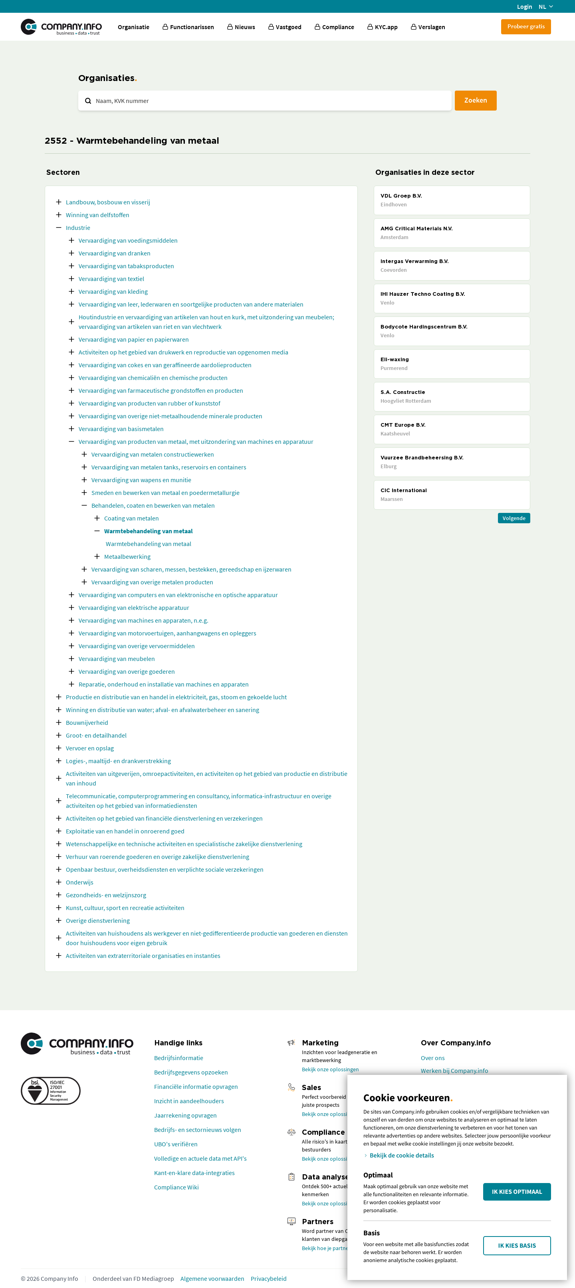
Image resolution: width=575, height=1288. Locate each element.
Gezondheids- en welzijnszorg (106, 895)
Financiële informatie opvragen (196, 1086)
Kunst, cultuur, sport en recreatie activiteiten (125, 908)
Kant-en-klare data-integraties (194, 1173)
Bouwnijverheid (87, 722)
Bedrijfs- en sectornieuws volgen (197, 1130)
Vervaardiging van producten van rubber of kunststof (149, 403)
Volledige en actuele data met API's (200, 1158)
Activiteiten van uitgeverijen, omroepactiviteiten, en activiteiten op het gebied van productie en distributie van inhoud (206, 778)
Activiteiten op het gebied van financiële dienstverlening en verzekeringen (164, 818)
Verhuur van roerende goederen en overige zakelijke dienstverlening (157, 857)
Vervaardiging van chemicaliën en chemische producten (153, 378)
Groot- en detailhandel (96, 735)
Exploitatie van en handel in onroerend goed (125, 831)
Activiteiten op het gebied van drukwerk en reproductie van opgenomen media (183, 352)
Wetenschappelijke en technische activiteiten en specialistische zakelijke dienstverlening (184, 844)
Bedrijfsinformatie (178, 1058)
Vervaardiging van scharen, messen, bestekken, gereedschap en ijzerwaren (191, 569)
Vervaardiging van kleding (113, 291)
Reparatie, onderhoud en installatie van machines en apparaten (164, 684)
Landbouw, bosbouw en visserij (108, 202)
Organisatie (133, 27)
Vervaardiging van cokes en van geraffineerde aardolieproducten (165, 365)
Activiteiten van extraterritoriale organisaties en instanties (143, 956)
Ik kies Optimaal (517, 1192)
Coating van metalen (131, 518)
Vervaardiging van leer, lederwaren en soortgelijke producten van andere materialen (191, 304)
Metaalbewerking (127, 556)
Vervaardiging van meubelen (117, 659)
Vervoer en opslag (90, 748)
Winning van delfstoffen (97, 215)
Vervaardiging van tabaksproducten (126, 266)
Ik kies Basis (517, 1246)
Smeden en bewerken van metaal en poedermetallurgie (165, 493)
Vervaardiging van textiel (111, 279)
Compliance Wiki (176, 1187)
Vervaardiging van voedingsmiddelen (128, 240)
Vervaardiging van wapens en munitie (141, 480)
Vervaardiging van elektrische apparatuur (134, 607)
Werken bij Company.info (454, 1070)
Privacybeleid (269, 1278)
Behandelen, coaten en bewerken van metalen (153, 505)
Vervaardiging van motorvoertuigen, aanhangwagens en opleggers (167, 633)
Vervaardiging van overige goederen (127, 671)
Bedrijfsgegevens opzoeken (191, 1072)
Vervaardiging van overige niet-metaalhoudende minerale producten (170, 416)
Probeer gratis (526, 26)
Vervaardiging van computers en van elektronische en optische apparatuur (178, 595)
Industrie (78, 227)
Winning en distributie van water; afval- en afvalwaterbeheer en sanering (162, 710)
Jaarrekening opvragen (185, 1115)
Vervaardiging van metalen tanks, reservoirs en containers (168, 467)
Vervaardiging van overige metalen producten (152, 582)
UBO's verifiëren (176, 1144)
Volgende (514, 518)
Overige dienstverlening (98, 920)
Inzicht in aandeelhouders (189, 1101)
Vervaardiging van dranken (115, 253)
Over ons (433, 1058)
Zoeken (475, 100)
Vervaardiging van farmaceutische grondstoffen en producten (161, 390)
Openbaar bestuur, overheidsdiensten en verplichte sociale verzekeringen (165, 869)
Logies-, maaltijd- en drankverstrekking (118, 761)
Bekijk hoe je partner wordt (334, 1248)
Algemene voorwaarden (212, 1278)
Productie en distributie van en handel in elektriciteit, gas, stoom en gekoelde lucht (176, 697)
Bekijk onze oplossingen (330, 1069)
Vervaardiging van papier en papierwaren (134, 339)
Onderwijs (79, 882)
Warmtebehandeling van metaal (148, 531)
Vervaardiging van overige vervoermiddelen (137, 646)
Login (524, 6)
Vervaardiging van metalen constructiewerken (152, 454)
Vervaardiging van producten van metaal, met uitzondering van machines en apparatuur (196, 441)
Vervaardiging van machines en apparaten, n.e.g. (143, 620)
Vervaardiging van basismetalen (121, 429)
